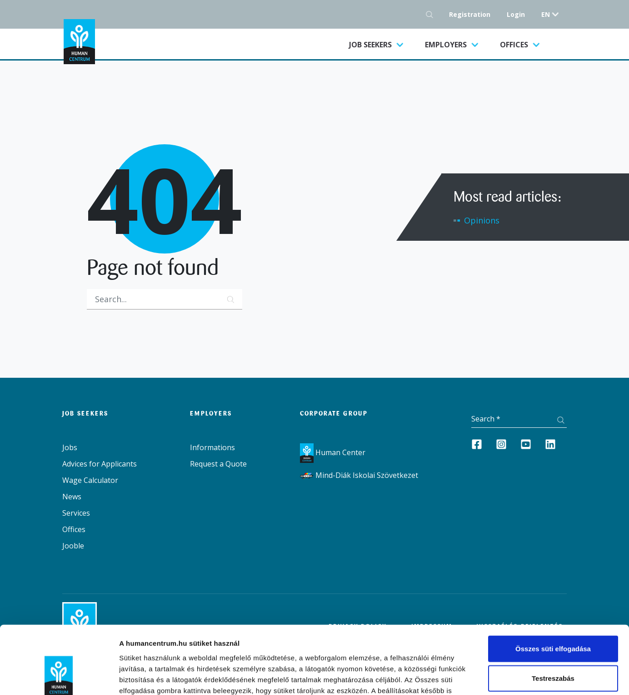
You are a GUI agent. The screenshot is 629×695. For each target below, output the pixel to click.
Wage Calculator (90, 480)
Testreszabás (553, 617)
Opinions (481, 220)
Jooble (73, 546)
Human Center (332, 452)
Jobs (69, 447)
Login (516, 14)
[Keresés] (164, 299)
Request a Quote (218, 464)
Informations (212, 447)
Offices (515, 45)
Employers (447, 45)
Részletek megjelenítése (539, 677)
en (545, 14)
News (71, 497)
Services (76, 513)
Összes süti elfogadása (553, 587)
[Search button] (432, 14)
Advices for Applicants (99, 464)
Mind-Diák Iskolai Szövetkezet (359, 475)
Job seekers (381, 44)
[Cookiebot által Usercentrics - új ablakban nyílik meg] (59, 677)
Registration (469, 14)
